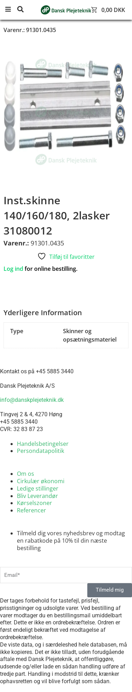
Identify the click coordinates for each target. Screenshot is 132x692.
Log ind (13, 269)
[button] (10, 9)
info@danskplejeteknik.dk (32, 400)
